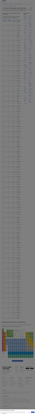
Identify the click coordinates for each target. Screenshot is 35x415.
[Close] (33, 410)
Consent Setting (4, 413)
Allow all (33, 412)
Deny (29, 412)
